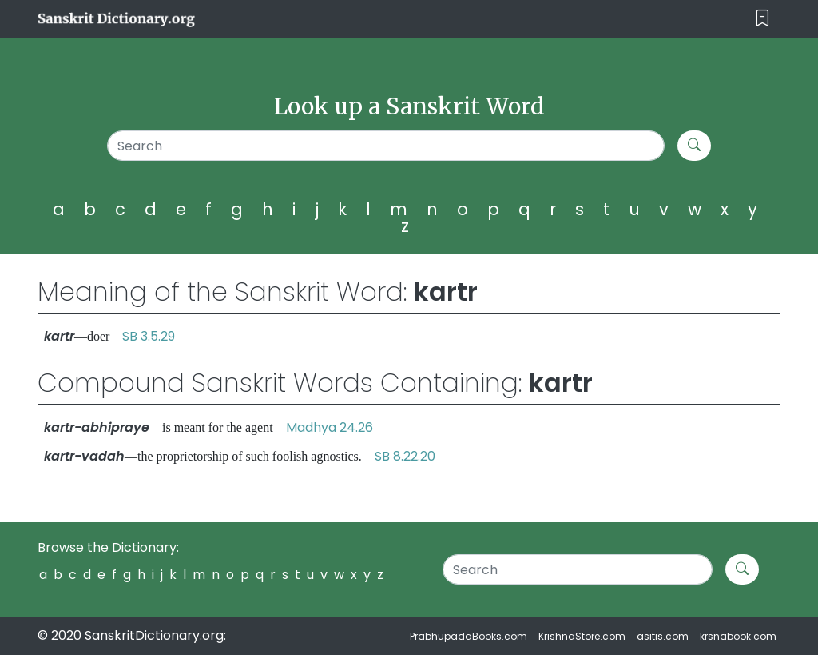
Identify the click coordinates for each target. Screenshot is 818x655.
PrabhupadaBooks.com (468, 636)
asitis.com (663, 636)
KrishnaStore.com (581, 636)
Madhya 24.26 (329, 427)
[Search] (386, 145)
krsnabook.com (738, 636)
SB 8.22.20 (405, 456)
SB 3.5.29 (148, 336)
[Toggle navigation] (762, 18)
